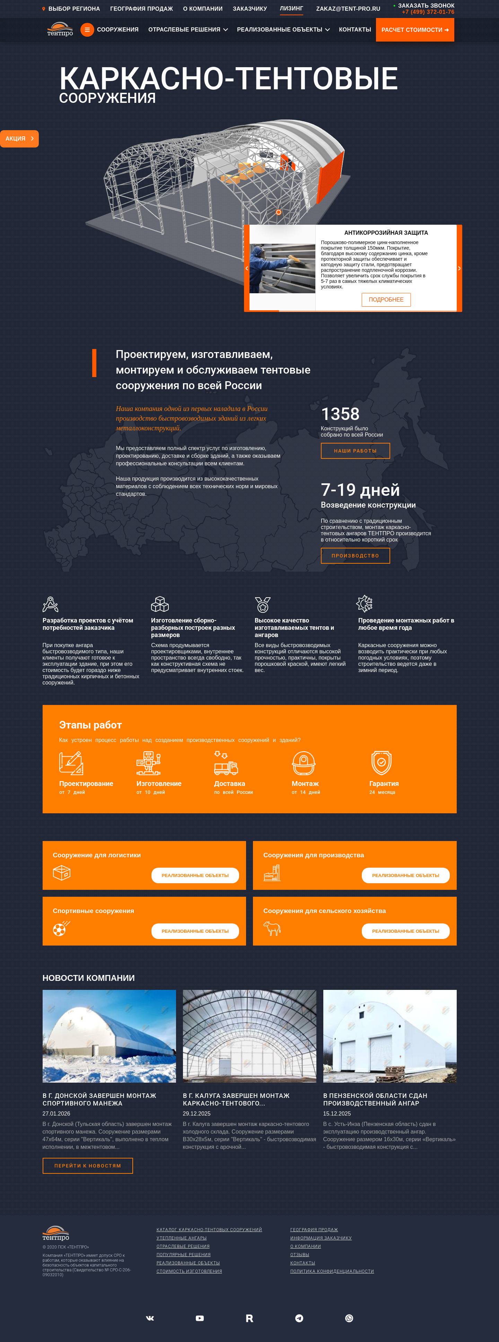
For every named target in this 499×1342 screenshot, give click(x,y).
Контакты (302, 1263)
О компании (305, 1246)
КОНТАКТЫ (355, 30)
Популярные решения (184, 1254)
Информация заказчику (321, 1238)
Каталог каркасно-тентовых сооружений (209, 1229)
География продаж (314, 1229)
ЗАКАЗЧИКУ (250, 9)
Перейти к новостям (87, 1166)
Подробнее (386, 300)
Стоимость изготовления (189, 1271)
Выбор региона (71, 9)
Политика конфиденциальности (332, 1271)
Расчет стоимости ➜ (415, 30)
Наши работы (355, 451)
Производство (355, 555)
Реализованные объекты (188, 1263)
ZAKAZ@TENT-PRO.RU (348, 9)
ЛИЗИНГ (291, 8)
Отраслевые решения (183, 1246)
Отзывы (299, 1254)
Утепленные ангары (182, 1238)
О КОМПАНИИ (203, 9)
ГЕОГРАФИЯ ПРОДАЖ (141, 9)
